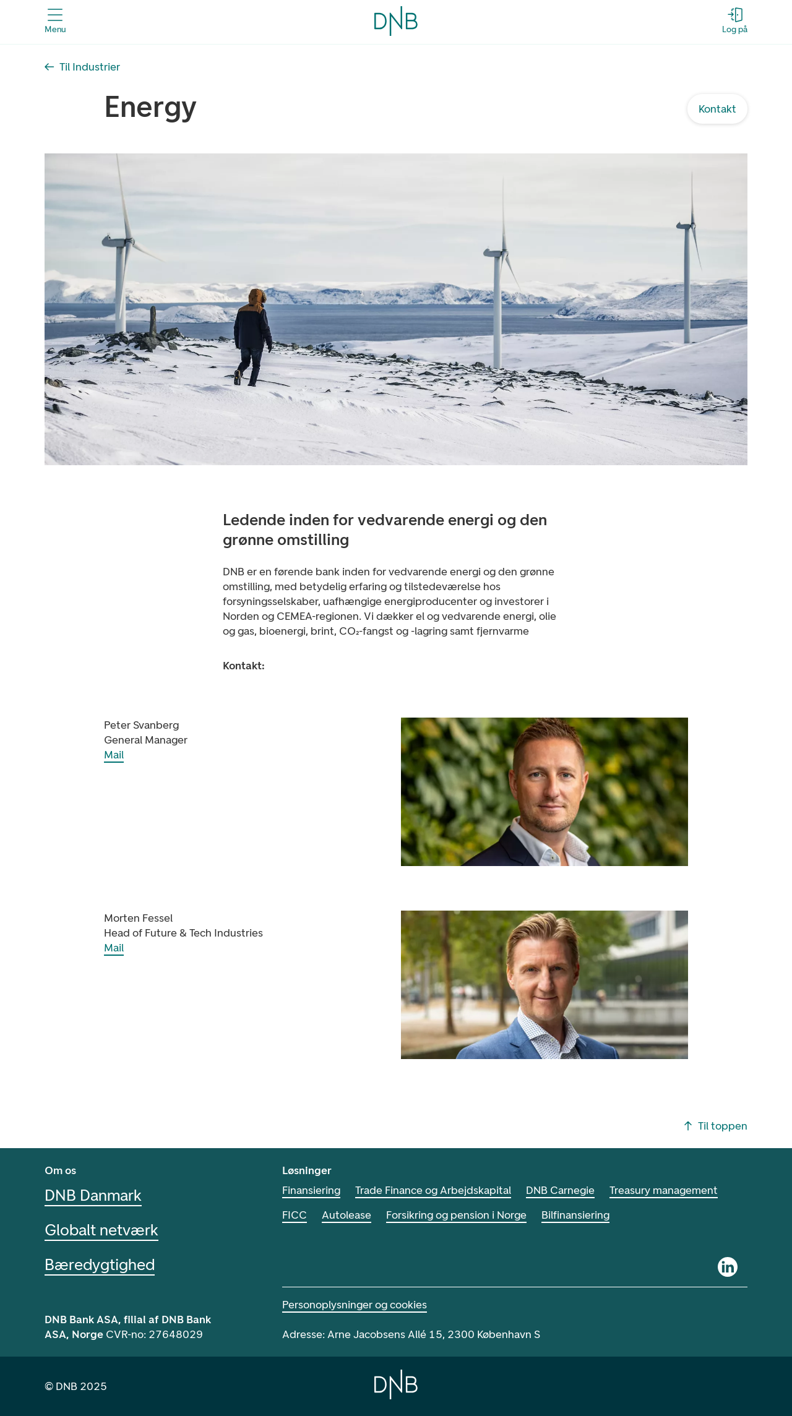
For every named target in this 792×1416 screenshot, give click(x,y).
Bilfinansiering (575, 1215)
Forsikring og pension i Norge (456, 1215)
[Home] (396, 1384)
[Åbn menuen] (55, 21)
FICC (294, 1215)
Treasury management (663, 1190)
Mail (114, 755)
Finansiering (311, 1190)
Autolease (346, 1215)
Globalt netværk (101, 1230)
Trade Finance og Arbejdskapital (433, 1190)
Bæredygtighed (100, 1264)
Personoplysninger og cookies (354, 1304)
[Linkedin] (728, 1267)
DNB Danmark (93, 1195)
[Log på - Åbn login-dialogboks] (734, 21)
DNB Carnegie (560, 1190)
